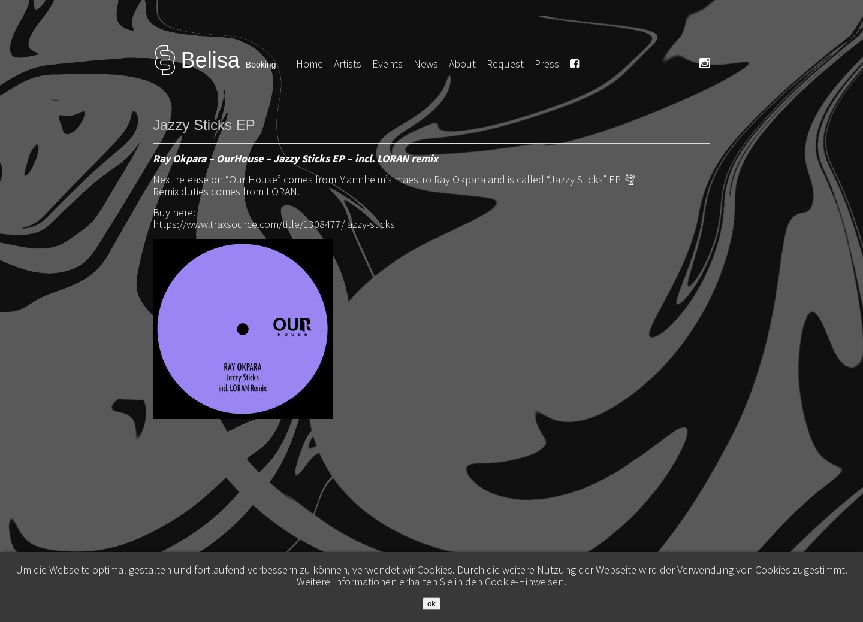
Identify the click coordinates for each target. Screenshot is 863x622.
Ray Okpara (459, 179)
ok (431, 603)
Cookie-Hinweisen (524, 581)
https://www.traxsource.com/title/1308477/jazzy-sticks (274, 224)
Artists (347, 64)
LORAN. (283, 191)
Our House (253, 179)
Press (547, 64)
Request (505, 64)
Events (387, 64)
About (462, 64)
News (426, 64)
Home (309, 64)
